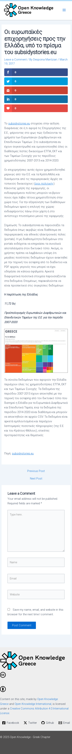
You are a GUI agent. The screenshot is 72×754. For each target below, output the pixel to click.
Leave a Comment (15, 59)
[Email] (64, 723)
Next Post (36, 478)
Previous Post (36, 471)
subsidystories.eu (19, 123)
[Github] (47, 723)
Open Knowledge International (33, 704)
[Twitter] (30, 723)
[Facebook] (10, 723)
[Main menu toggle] (64, 10)
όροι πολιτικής (44, 183)
